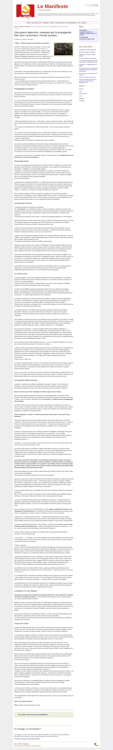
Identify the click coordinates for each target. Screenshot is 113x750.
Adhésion (84, 22)
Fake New (81, 88)
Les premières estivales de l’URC (87, 39)
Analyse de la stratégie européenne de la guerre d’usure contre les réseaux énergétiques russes (87, 81)
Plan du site (17, 746)
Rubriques (46, 22)
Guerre (80, 91)
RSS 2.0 (38, 746)
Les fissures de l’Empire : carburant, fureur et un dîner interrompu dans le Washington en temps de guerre (88, 70)
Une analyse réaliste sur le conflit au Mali (87, 58)
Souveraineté (82, 100)
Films (79, 22)
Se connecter (25, 746)
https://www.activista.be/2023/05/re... (38, 714)
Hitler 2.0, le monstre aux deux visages (87, 77)
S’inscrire (24, 739)
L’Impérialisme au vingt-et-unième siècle (87, 49)
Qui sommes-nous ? (37, 22)
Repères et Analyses (24, 26)
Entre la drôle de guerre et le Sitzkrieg (87, 52)
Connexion (17, 739)
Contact (32, 746)
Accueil (28, 22)
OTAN (80, 96)
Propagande (81, 98)
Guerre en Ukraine (83, 93)
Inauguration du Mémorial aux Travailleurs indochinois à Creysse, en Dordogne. (88, 33)
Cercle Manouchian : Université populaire (65, 22)
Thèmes (52, 22)
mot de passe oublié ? (34, 739)
